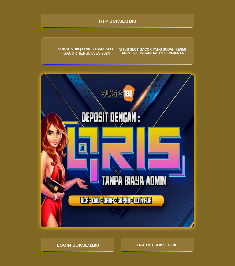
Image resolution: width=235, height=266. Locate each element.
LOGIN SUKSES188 (78, 245)
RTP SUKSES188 (117, 21)
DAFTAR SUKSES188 (157, 245)
